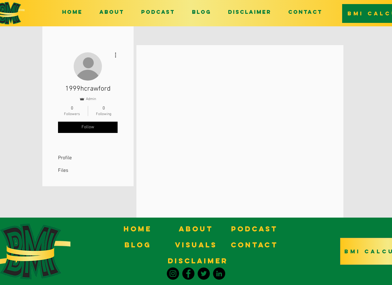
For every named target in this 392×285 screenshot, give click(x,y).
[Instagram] (173, 273)
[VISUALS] (196, 245)
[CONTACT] (254, 245)
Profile (65, 158)
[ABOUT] (196, 229)
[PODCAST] (254, 229)
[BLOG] (138, 245)
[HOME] (138, 229)
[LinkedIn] (219, 273)
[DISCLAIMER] (198, 261)
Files (63, 170)
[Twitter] (204, 273)
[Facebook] (188, 273)
